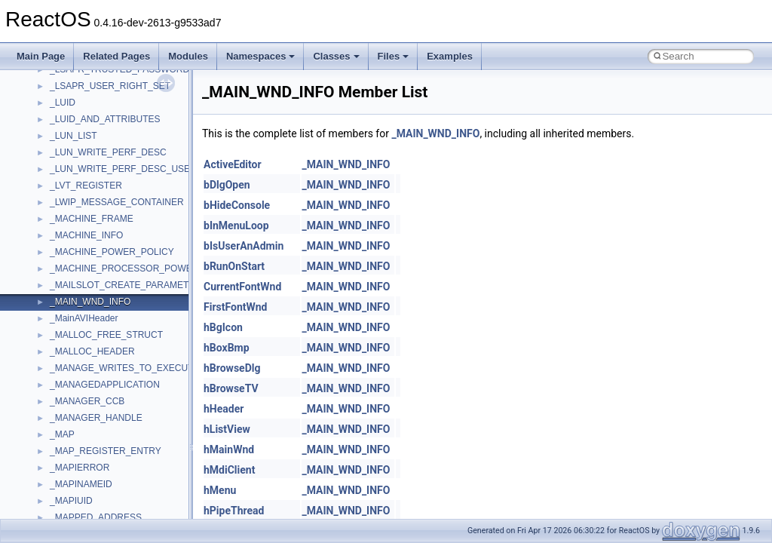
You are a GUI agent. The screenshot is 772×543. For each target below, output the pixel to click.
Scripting (67, 221)
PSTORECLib (78, 171)
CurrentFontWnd (242, 287)
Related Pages (116, 56)
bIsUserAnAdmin (243, 246)
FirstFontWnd (235, 307)
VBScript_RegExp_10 (93, 503)
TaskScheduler (79, 337)
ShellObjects (75, 270)
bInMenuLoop (236, 225)
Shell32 (65, 254)
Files (393, 56)
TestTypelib (72, 353)
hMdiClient (229, 470)
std (56, 287)
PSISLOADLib (78, 154)
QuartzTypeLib (79, 188)
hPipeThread (234, 511)
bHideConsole (237, 205)
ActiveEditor (233, 164)
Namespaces (261, 56)
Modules (188, 56)
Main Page (41, 56)
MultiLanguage (79, 88)
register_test (75, 204)
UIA (57, 436)
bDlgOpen (227, 185)
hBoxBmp (227, 348)
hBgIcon (223, 327)
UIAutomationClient (88, 470)
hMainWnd (229, 449)
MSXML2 (68, 71)
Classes (336, 56)
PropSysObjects (82, 138)
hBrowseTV (231, 388)
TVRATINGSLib (81, 420)
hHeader (224, 409)
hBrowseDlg (232, 368)
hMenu (220, 490)
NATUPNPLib (77, 105)
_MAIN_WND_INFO (435, 133)
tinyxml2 (66, 370)
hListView (227, 429)
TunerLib (67, 403)
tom (57, 387)
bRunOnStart (234, 266)
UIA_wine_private (85, 453)
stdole (62, 304)
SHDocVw (70, 237)
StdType (66, 320)
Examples (450, 56)
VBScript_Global (83, 486)
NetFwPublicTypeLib (91, 121)
